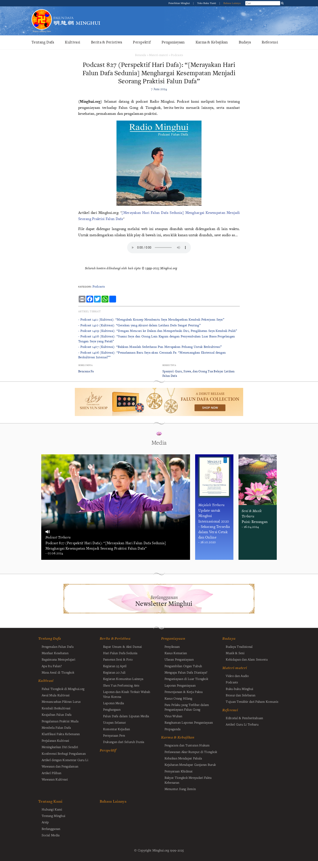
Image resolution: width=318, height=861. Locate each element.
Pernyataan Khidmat (179, 771)
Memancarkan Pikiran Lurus (61, 701)
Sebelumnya (85, 365)
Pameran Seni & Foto (118, 659)
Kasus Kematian (176, 653)
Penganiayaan (173, 42)
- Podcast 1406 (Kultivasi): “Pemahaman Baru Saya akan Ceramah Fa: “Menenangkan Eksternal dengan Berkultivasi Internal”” (152, 354)
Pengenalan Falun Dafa (58, 646)
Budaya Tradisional (239, 646)
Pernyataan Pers (114, 735)
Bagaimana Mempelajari (58, 659)
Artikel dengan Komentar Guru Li (65, 760)
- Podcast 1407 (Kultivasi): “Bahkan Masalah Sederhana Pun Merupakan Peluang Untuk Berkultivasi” (150, 346)
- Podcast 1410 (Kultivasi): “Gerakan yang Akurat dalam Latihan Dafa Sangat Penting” (139, 325)
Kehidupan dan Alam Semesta (247, 659)
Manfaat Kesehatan (55, 653)
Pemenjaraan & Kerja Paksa (184, 692)
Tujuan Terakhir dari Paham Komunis (252, 701)
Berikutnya (169, 365)
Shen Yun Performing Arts (121, 685)
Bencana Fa (86, 371)
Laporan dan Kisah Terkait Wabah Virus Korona (126, 694)
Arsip (45, 822)
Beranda (140, 55)
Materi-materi (158, 55)
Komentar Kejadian (116, 729)
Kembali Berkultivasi (56, 708)
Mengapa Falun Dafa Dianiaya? (186, 672)
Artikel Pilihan (51, 773)
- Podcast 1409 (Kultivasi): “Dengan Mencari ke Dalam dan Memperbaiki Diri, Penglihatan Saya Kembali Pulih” (157, 330)
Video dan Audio (237, 676)
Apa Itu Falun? (52, 666)
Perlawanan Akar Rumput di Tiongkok (191, 752)
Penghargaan (112, 709)
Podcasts (177, 55)
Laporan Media (113, 703)
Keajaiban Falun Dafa (57, 714)
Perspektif (142, 42)
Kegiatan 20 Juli (114, 672)
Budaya (245, 42)
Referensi (270, 42)
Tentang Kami (50, 801)
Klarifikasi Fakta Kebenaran (61, 734)
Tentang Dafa (42, 42)
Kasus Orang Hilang (178, 698)
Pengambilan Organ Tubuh (183, 666)
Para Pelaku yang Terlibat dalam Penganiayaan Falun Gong (187, 707)
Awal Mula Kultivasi (56, 695)
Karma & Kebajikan (212, 42)
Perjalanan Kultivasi (55, 740)
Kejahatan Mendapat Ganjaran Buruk (190, 764)
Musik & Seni (235, 653)
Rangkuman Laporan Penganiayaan (189, 722)
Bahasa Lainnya (232, 3)
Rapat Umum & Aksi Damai (122, 646)
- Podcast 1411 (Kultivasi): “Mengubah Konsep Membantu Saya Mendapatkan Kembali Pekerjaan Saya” (151, 319)
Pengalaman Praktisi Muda (60, 721)
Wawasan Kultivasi (55, 779)
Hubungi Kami (52, 809)
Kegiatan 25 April (115, 666)
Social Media (51, 835)
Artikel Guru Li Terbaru (242, 724)
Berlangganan (51, 828)
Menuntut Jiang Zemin (180, 789)
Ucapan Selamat (114, 722)
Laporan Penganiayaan (180, 685)
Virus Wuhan (173, 716)
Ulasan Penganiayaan (179, 659)
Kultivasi (72, 42)
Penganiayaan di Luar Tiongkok (186, 679)
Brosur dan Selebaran (240, 695)
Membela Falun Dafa (56, 727)
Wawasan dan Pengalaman (60, 766)
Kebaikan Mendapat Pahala (183, 758)
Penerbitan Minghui (179, 3)
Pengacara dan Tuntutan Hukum (187, 745)
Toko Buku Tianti (207, 3)
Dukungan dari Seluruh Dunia (123, 742)
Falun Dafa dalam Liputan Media (126, 716)
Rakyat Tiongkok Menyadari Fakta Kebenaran (188, 779)
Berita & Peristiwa (106, 42)
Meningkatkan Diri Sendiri (60, 747)
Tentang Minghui (53, 815)
